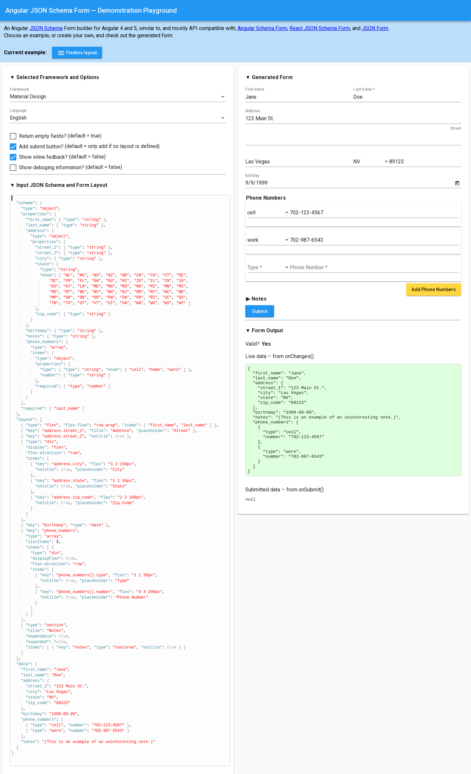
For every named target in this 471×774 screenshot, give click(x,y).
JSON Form (375, 28)
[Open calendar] (457, 183)
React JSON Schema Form (319, 28)
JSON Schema (45, 28)
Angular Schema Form (262, 28)
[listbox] (118, 97)
